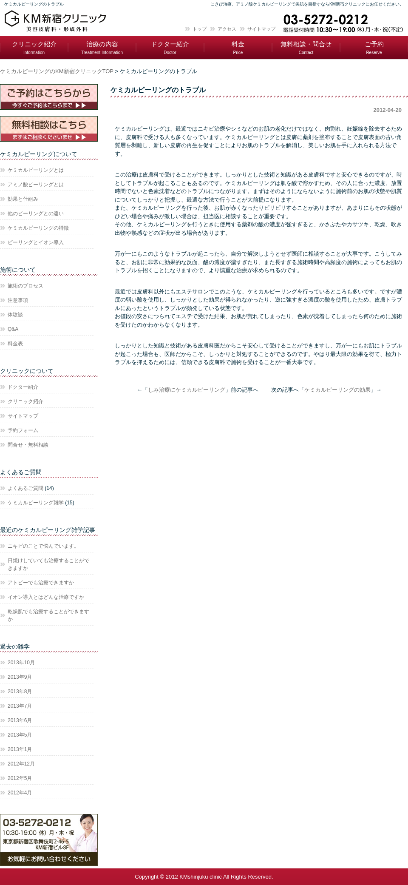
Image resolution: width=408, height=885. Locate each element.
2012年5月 (20, 778)
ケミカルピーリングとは (36, 170)
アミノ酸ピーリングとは (36, 185)
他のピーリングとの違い (36, 213)
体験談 (15, 315)
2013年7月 (20, 706)
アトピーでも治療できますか (41, 583)
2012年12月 (21, 764)
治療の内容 (102, 47)
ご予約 (374, 47)
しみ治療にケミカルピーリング (186, 390)
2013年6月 (20, 720)
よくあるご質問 (25, 488)
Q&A (13, 329)
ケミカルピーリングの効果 (337, 390)
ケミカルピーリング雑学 (36, 503)
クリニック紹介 (34, 47)
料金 (238, 47)
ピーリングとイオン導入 (36, 242)
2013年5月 (20, 735)
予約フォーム (23, 430)
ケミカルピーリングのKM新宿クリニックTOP (56, 71)
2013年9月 (20, 677)
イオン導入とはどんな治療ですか (46, 597)
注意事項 (18, 300)
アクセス (227, 28)
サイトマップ (261, 28)
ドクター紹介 (170, 47)
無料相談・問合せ (306, 47)
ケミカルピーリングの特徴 (38, 228)
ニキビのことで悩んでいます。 (43, 546)
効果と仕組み (23, 199)
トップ (200, 28)
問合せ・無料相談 (28, 445)
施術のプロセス (25, 286)
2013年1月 (20, 749)
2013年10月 (21, 663)
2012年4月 (20, 793)
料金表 (15, 344)
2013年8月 (20, 691)
